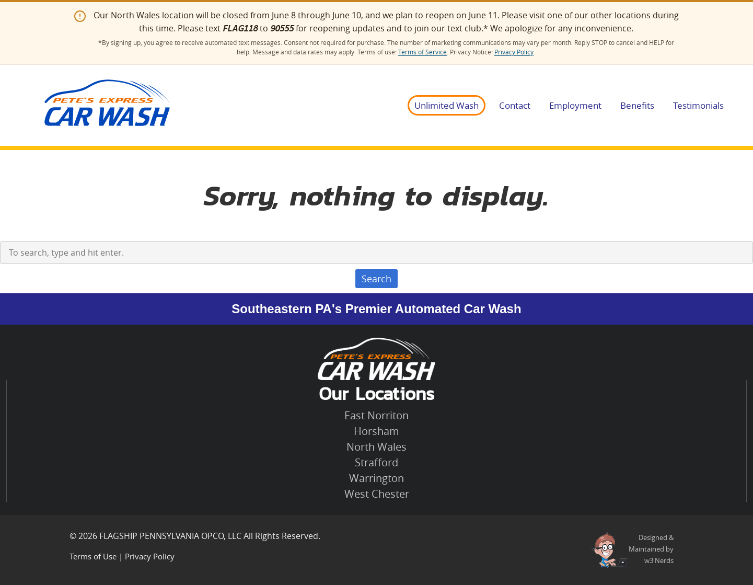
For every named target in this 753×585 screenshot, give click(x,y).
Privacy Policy (514, 52)
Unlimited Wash (446, 105)
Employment (575, 105)
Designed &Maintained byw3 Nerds (651, 549)
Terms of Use (93, 556)
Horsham (376, 431)
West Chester (376, 494)
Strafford (376, 462)
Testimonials (698, 105)
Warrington (376, 478)
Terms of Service (422, 52)
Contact (514, 105)
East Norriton (376, 415)
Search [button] (376, 278)
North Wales (376, 447)
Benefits (637, 105)
